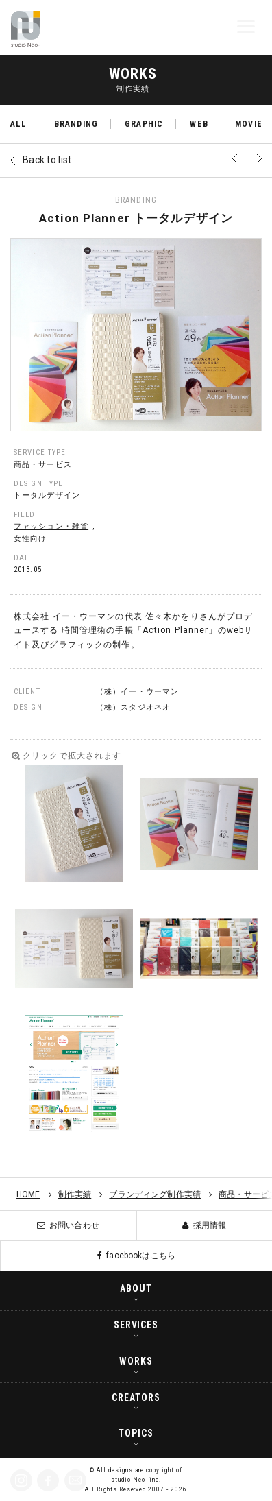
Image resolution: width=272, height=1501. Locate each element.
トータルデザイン (47, 495)
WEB (199, 124)
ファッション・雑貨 (51, 526)
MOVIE (248, 124)
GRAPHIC (144, 124)
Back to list (47, 159)
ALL (18, 124)
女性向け (30, 538)
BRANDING (76, 124)
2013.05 (28, 569)
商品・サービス (43, 464)
